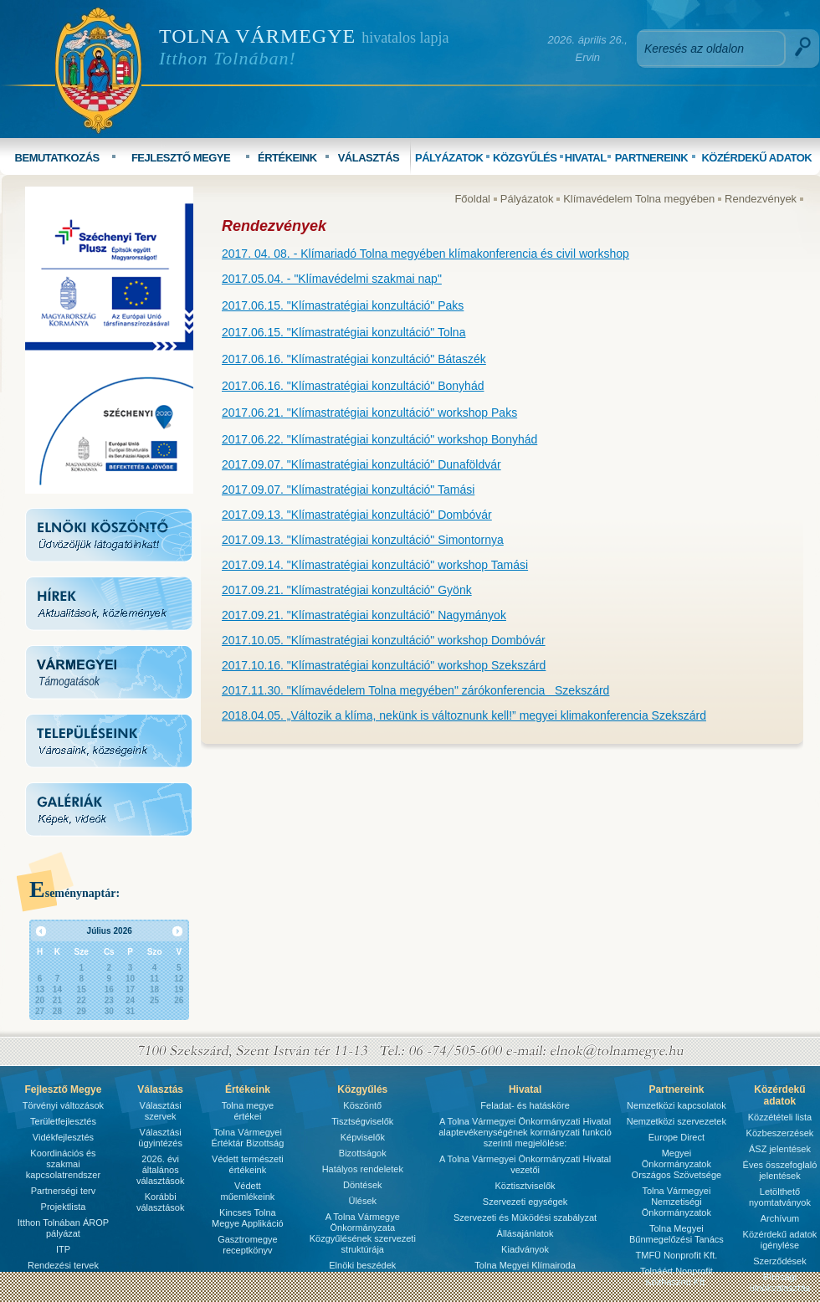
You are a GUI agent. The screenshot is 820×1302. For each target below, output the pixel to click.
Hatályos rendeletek (362, 1169)
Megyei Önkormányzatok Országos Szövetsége (677, 1164)
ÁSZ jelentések (780, 1149)
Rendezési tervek (63, 1265)
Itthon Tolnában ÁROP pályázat (63, 1227)
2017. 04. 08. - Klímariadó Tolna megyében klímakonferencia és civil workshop (425, 253)
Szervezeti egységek (525, 1202)
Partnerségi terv (63, 1191)
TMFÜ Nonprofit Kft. (677, 1255)
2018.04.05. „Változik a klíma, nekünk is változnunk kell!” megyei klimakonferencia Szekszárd (464, 715)
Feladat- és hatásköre (524, 1105)
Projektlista (63, 1207)
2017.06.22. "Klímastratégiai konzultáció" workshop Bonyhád (379, 439)
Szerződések (780, 1261)
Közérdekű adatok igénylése (780, 1239)
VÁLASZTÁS (369, 157)
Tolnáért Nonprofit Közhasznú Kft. (676, 1276)
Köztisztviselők (525, 1186)
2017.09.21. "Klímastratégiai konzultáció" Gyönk (347, 590)
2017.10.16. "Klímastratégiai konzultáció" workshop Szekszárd (384, 665)
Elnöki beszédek (362, 1265)
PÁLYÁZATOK (449, 157)
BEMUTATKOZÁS (57, 157)
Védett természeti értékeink (248, 1164)
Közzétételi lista (780, 1117)
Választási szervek (161, 1110)
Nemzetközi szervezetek (676, 1121)
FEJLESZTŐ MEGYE (180, 157)
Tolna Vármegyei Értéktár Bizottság (247, 1137)
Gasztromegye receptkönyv (248, 1244)
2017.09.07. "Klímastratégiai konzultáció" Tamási (348, 489)
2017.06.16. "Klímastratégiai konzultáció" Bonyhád (353, 385)
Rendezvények (761, 198)
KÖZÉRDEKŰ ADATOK (756, 157)
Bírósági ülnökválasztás (780, 1282)
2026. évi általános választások (160, 1170)
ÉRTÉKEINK (287, 157)
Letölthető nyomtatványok (780, 1197)
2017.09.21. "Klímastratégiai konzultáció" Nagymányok (364, 615)
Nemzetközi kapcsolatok (676, 1105)
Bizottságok (363, 1153)
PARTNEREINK (651, 157)
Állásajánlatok (525, 1233)
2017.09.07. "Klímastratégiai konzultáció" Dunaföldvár (361, 464)
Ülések (362, 1201)
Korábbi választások (160, 1202)
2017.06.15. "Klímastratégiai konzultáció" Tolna (343, 332)
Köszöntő (362, 1105)
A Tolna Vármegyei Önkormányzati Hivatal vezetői (525, 1164)
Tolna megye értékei (248, 1110)
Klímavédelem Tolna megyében (639, 198)
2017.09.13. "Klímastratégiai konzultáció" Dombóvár (357, 514)
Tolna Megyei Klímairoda (524, 1265)
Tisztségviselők (362, 1121)
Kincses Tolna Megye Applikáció (248, 1217)
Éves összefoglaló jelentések (780, 1170)
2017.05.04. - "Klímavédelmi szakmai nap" (332, 278)
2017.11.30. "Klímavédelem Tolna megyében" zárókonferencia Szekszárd (415, 690)
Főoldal (472, 198)
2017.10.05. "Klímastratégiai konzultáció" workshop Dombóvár (384, 640)
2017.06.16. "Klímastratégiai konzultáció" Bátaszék (354, 359)
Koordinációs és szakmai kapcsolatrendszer (63, 1164)
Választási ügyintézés (160, 1137)
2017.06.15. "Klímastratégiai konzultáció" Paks (343, 305)
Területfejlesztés (63, 1121)
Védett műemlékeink (247, 1191)
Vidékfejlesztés (63, 1137)
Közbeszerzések (780, 1133)
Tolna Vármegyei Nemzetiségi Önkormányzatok (676, 1201)
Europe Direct (676, 1137)
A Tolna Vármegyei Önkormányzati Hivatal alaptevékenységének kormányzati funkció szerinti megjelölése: (525, 1132)
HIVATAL (586, 157)
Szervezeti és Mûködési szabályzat (525, 1217)
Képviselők (363, 1137)
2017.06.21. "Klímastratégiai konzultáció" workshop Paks (369, 412)
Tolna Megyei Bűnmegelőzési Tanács (676, 1233)
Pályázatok (527, 198)
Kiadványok (525, 1249)
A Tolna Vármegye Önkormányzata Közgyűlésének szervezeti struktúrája (363, 1233)
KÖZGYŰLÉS (524, 157)
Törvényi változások (63, 1105)
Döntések (362, 1185)
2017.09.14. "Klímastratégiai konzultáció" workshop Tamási (375, 565)
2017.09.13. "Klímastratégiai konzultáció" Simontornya (363, 539)
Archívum (780, 1218)
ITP (63, 1249)
